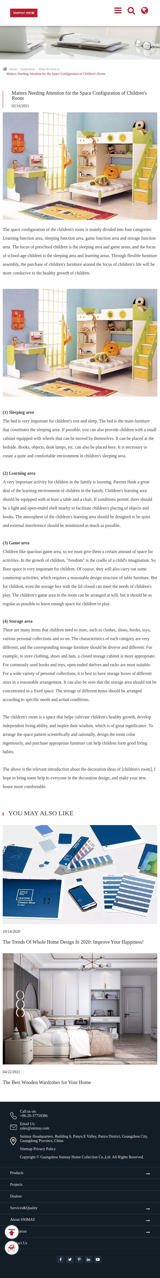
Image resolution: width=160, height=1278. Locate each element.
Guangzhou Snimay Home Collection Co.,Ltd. (75, 1157)
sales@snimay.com (34, 1128)
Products (16, 1173)
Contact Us (18, 1243)
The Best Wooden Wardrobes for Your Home (47, 1082)
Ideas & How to (49, 69)
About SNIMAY (22, 1220)
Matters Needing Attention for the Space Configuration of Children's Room (56, 74)
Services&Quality (23, 1208)
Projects (16, 1185)
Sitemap (26, 1149)
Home (13, 69)
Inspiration (28, 69)
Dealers (16, 1196)
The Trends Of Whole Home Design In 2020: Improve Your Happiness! (73, 942)
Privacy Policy (44, 1149)
